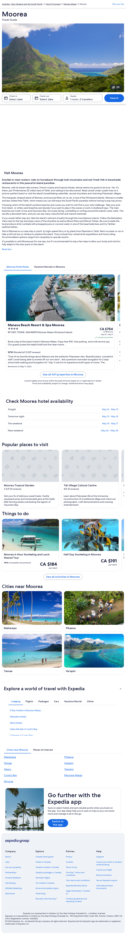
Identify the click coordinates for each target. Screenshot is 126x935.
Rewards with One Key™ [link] (46, 898)
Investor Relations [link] (13, 877)
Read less (6, 249)
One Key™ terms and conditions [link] (75, 873)
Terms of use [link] (71, 867)
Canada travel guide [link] (44, 856)
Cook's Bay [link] (10, 775)
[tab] (18, 266)
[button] (63, 688)
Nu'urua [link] (8, 781)
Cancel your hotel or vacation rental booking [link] (109, 863)
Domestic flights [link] (43, 877)
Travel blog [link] (40, 893)
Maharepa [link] (10, 757)
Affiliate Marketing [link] (13, 888)
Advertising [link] (10, 883)
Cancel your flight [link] (104, 870)
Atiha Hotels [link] (16, 722)
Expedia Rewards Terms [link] (76, 885)
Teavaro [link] (69, 769)
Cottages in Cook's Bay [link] (21, 735)
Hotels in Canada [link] (43, 862)
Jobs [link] (7, 862)
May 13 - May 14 (110, 416)
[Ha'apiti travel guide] (94, 654)
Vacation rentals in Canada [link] (47, 867)
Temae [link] (8, 763)
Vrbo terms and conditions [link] (78, 880)
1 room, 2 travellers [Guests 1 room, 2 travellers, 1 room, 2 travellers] (81, 99)
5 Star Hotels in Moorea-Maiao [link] (25, 710)
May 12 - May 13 (110, 409)
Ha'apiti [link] (68, 763)
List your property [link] (13, 867)
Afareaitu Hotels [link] (18, 716)
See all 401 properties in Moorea (63, 374)
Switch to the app (58, 823)
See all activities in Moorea (63, 576)
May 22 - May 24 (109, 430)
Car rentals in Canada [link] (45, 883)
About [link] (8, 856)
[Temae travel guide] (32, 654)
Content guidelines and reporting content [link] (76, 900)
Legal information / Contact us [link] (78, 892)
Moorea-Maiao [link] (70, 4)
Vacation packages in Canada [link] (48, 872)
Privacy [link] (69, 856)
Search (114, 98)
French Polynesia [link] (53, 4)
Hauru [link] (7, 769)
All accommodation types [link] (47, 888)
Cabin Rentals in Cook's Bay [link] (23, 729)
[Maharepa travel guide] (32, 611)
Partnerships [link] (10, 872)
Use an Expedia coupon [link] (106, 880)
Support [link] (100, 856)
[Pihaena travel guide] (94, 611)
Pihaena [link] (69, 757)
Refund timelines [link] (104, 875)
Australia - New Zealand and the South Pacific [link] (22, 4)
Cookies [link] (69, 862)
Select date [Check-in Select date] (16, 99)
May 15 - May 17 (110, 423)
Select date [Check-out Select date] (46, 99)
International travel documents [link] (104, 887)
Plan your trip (118, 4)
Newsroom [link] (10, 893)
